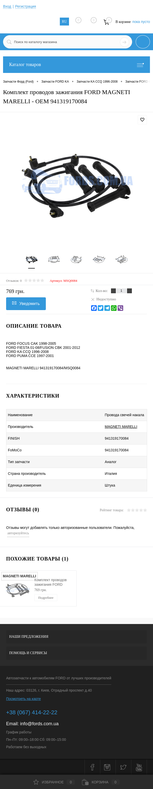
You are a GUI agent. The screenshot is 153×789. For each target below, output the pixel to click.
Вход (7, 6)
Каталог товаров (76, 64)
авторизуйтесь (18, 533)
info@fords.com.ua (39, 723)
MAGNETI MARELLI (121, 427)
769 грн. (40, 590)
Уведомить (26, 303)
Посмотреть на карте (23, 699)
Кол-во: (102, 291)
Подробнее (45, 598)
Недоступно (103, 299)
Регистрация (25, 6)
